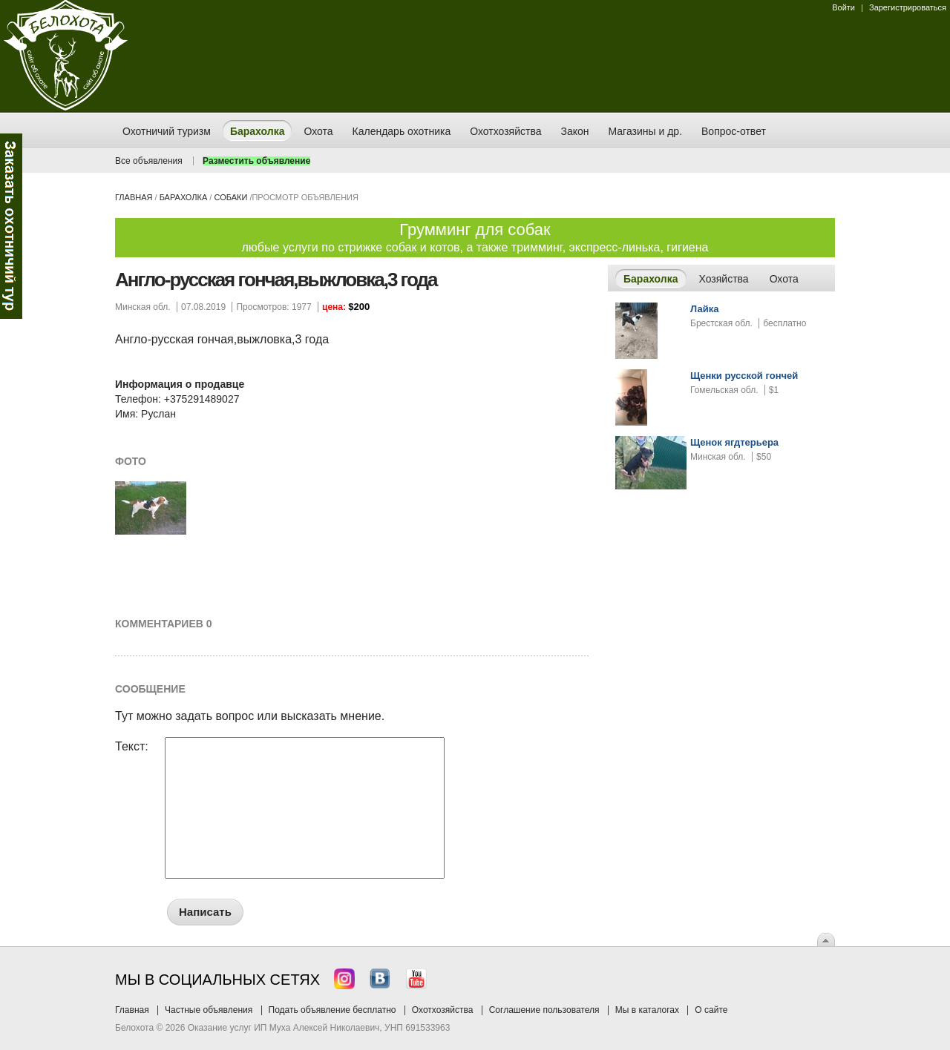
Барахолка (184, 197)
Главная (133, 197)
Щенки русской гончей (744, 375)
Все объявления (149, 161)
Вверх (826, 939)
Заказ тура (11, 226)
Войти (843, 7)
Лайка (704, 308)
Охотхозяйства (443, 1010)
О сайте (711, 1010)
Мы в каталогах (647, 1010)
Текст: (131, 747)
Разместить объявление (256, 161)
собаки (230, 197)
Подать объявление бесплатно (332, 1010)
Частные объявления (208, 1010)
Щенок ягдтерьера (734, 442)
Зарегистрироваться (907, 7)
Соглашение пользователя (544, 1010)
